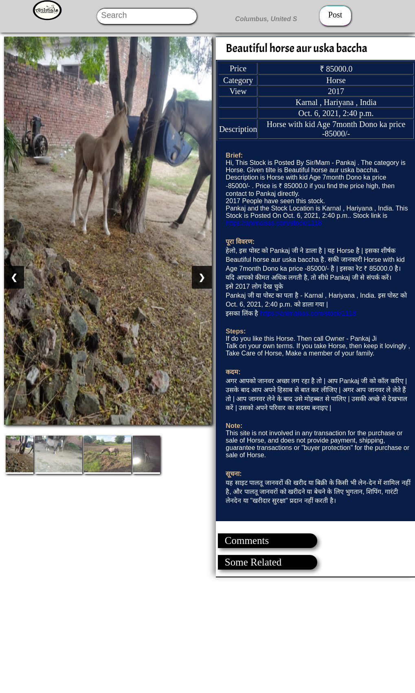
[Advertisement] (207, 634)
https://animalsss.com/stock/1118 (274, 222)
